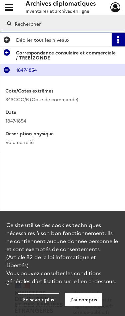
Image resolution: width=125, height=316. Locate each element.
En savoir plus (38, 299)
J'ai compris (83, 299)
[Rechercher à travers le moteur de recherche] (62, 23)
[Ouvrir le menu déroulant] (9, 8)
